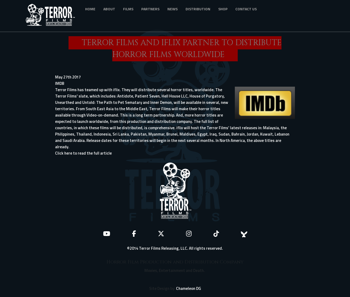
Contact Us (246, 9)
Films (128, 9)
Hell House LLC (175, 96)
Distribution (198, 9)
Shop (222, 9)
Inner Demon (161, 102)
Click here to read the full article (83, 153)
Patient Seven (147, 96)
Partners (150, 9)
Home (90, 9)
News (172, 9)
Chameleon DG (188, 288)
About (109, 9)
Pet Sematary (130, 102)
